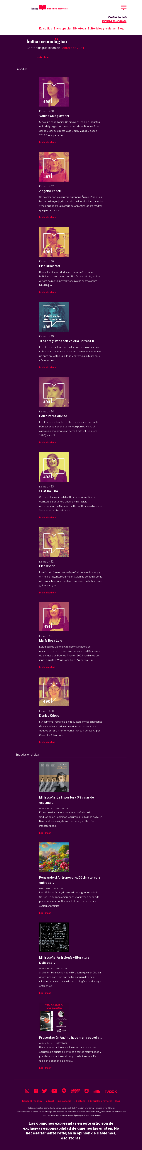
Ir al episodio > (47, 142)
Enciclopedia (62, 28)
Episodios (45, 28)
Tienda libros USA (32, 1101)
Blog (121, 28)
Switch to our (114, 19)
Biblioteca (79, 28)
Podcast (49, 1101)
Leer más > (45, 833)
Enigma (90, 1108)
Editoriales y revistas (102, 28)
